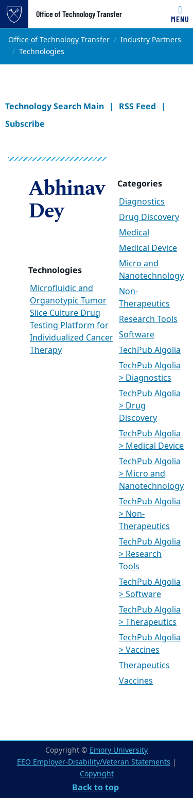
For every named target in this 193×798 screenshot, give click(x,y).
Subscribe (25, 123)
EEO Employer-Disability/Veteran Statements (93, 762)
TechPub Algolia (150, 350)
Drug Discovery (149, 217)
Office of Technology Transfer (79, 14)
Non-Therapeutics (144, 297)
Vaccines (136, 681)
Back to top (96, 787)
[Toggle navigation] (180, 14)
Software (136, 335)
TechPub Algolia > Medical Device (151, 440)
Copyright (97, 774)
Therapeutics (144, 665)
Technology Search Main (54, 106)
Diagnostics (142, 202)
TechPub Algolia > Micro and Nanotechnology (151, 474)
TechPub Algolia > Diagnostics (150, 372)
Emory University (119, 750)
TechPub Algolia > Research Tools (150, 554)
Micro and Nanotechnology (151, 270)
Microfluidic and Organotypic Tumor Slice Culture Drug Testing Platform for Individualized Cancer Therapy (71, 319)
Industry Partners (150, 40)
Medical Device (148, 248)
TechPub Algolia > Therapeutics (150, 616)
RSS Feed (137, 106)
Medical (134, 233)
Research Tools (148, 319)
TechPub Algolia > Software (150, 588)
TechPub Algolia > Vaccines (150, 644)
